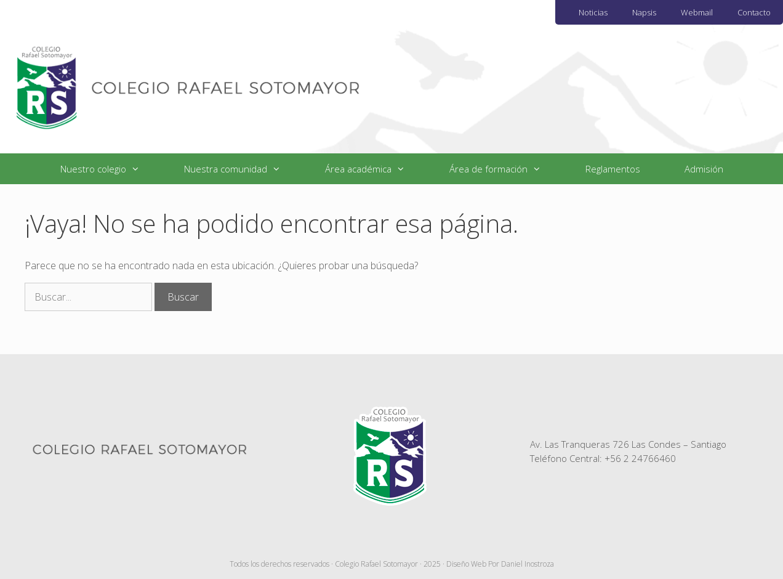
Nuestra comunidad (243, 168)
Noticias (593, 12)
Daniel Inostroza (527, 564)
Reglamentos (612, 169)
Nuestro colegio (111, 168)
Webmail (697, 12)
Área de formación (506, 168)
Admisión (704, 169)
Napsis (644, 12)
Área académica (376, 168)
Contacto (754, 12)
